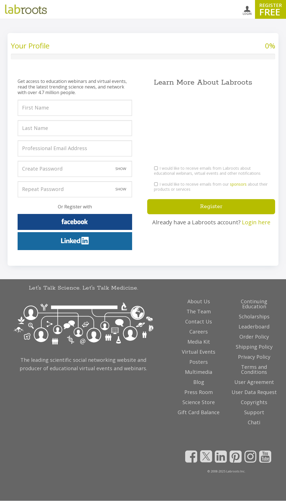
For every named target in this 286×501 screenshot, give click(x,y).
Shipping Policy (254, 346)
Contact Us (198, 321)
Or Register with (75, 207)
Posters (198, 361)
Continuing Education (254, 304)
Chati (254, 422)
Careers (198, 331)
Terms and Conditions (254, 369)
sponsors (238, 184)
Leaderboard (254, 326)
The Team (199, 311)
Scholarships (254, 316)
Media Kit (198, 341)
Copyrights (254, 402)
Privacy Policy (254, 356)
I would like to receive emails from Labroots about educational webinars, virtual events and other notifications (207, 171)
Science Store (198, 402)
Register (211, 206)
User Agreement (254, 382)
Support (254, 412)
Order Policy (254, 336)
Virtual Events (198, 351)
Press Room (198, 392)
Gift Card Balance (199, 412)
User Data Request (254, 392)
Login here (256, 222)
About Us (198, 301)
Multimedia (198, 371)
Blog (198, 382)
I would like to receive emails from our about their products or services (211, 186)
